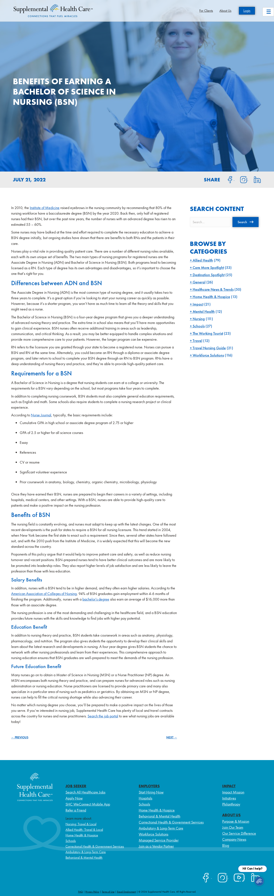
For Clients (206, 10)
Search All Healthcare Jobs (85, 792)
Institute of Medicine (45, 207)
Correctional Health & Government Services (95, 846)
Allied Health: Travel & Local (84, 829)
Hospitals (145, 798)
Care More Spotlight (208, 267)
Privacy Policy (92, 891)
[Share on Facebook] (227, 179)
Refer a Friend (76, 810)
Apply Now (74, 798)
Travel (197, 340)
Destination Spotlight (209, 274)
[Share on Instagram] (241, 179)
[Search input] (210, 222)
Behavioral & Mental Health (84, 857)
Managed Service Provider (159, 840)
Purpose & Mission (235, 821)
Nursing (199, 318)
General (199, 282)
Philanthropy (231, 804)
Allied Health (203, 260)
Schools (199, 326)
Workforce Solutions (208, 355)
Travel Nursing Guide (209, 347)
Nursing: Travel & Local (81, 824)
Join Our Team (232, 827)
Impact (198, 304)
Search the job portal (103, 716)
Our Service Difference (239, 833)
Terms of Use (108, 891)
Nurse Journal (41, 415)
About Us (225, 10)
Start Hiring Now (151, 792)
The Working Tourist (208, 333)
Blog (225, 845)
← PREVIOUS (19, 737)
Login (246, 10)
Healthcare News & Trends (213, 289)
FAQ (80, 891)
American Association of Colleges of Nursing (44, 593)
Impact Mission (233, 792)
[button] (245, 222)
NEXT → (171, 737)
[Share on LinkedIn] (254, 179)
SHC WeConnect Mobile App (88, 804)
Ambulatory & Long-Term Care (86, 852)
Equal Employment (126, 891)
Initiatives (229, 798)
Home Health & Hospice (211, 296)
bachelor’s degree (95, 599)
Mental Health (204, 311)
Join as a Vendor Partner (156, 846)
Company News (234, 839)
